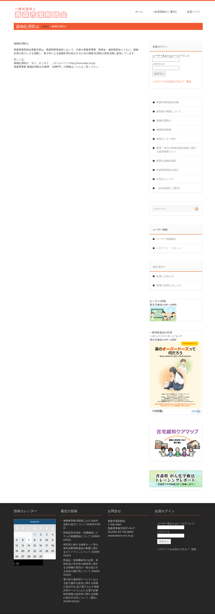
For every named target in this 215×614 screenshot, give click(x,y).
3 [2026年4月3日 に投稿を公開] (46, 534)
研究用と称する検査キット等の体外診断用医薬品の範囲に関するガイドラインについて (80, 548)
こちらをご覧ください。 (87, 66)
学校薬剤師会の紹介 (167, 170)
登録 (188, 81)
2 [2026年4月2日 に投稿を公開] (41, 534)
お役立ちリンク (165, 179)
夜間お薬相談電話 (166, 160)
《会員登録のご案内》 (165, 11)
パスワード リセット (168, 248)
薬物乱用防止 (163, 120)
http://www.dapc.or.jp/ (82, 63)
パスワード (158, 64)
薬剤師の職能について (168, 111)
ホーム (139, 11)
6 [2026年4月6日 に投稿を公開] (22, 540)
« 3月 (16, 563)
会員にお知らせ (165, 276)
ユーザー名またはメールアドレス (171, 55)
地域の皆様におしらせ (168, 285)
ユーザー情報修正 (166, 239)
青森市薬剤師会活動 (167, 102)
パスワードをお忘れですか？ (168, 81)
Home (45, 26)
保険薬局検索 (163, 129)
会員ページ (193, 11)
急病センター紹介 (166, 139)
